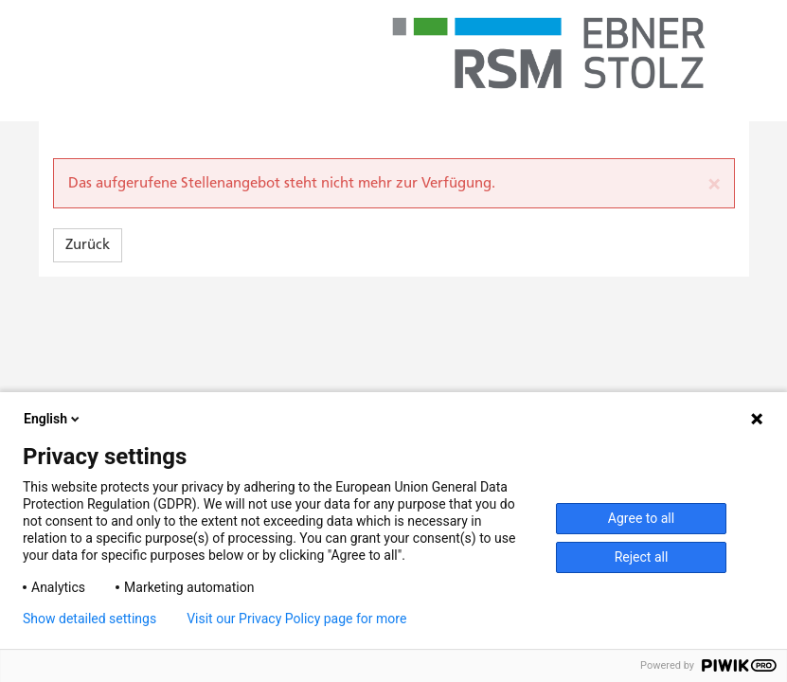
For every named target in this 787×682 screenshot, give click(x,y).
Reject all (642, 557)
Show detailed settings (89, 618)
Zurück (87, 244)
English (53, 418)
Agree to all (641, 518)
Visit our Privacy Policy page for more (296, 618)
